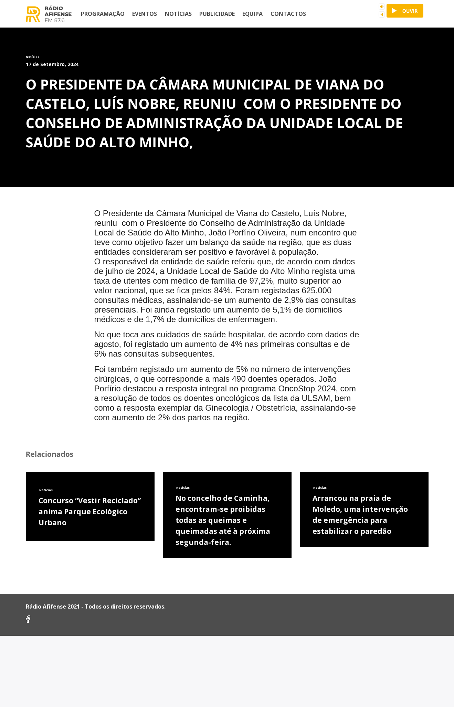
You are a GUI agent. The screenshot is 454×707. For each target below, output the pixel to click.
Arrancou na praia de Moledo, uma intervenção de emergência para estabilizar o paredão (360, 671)
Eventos (144, 14)
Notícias (178, 14)
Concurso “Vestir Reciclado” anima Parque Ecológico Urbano (90, 668)
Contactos (288, 14)
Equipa (252, 14)
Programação (103, 14)
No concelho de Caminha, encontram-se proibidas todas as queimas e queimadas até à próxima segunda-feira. (223, 676)
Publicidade (217, 14)
